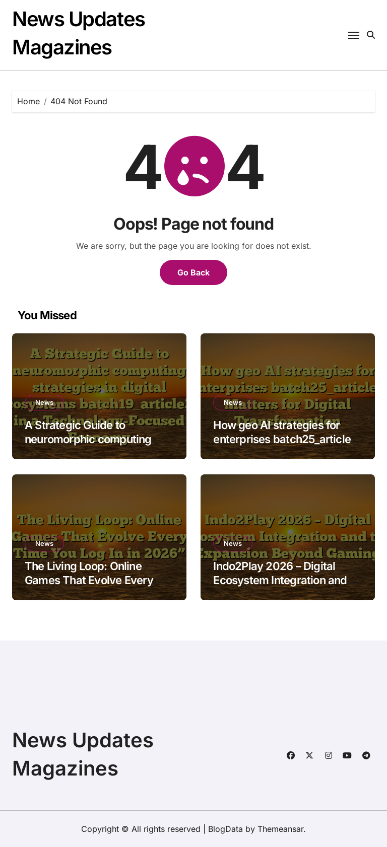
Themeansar (280, 829)
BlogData (225, 829)
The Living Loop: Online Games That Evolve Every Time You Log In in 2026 (89, 580)
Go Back (193, 272)
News (44, 402)
